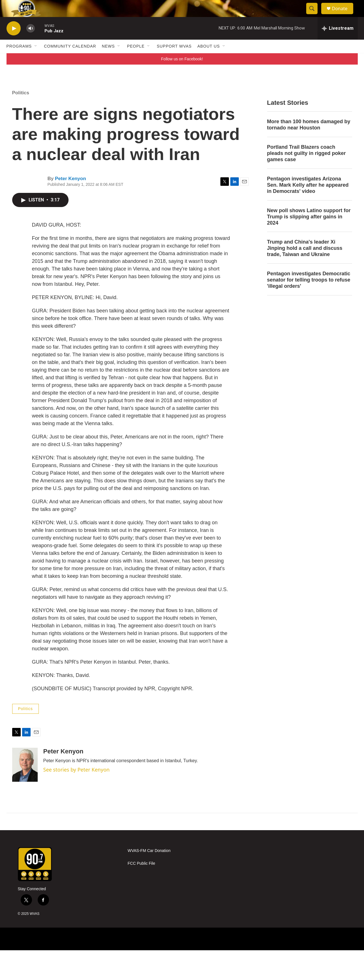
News (108, 59)
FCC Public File (141, 876)
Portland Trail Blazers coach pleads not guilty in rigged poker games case (306, 166)
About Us (208, 59)
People (135, 59)
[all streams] (338, 41)
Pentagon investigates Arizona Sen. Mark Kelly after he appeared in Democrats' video (308, 198)
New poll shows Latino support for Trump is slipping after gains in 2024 (309, 229)
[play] (13, 41)
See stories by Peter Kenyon (76, 782)
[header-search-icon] (314, 15)
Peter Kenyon (70, 191)
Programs (19, 59)
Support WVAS (174, 59)
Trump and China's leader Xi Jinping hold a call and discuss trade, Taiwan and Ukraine (304, 261)
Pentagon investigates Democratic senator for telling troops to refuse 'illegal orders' (308, 293)
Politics (20, 105)
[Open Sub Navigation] (36, 59)
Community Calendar (70, 59)
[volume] (30, 41)
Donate (343, 15)
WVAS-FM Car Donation (149, 863)
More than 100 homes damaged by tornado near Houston (308, 137)
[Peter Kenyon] (25, 777)
